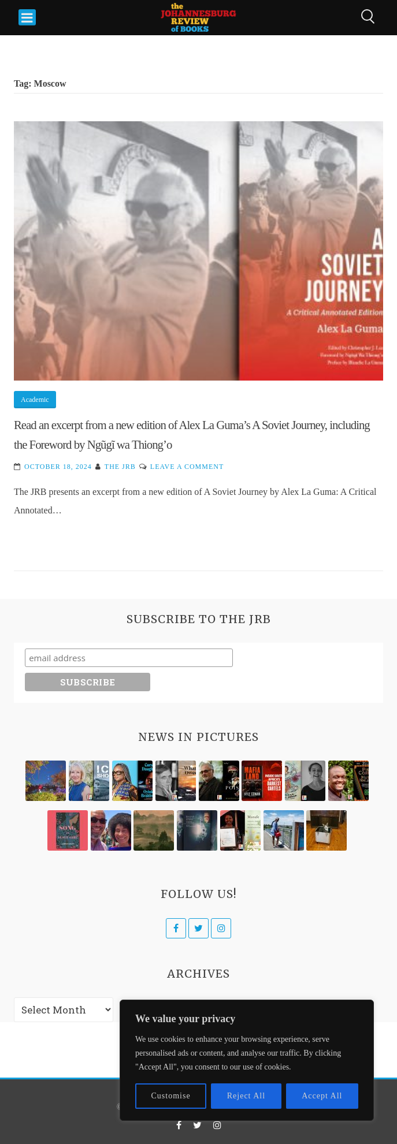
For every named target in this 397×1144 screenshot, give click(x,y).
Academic (35, 400)
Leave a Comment (187, 467)
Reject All (246, 1095)
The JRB (120, 467)
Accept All (322, 1095)
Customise (171, 1095)
